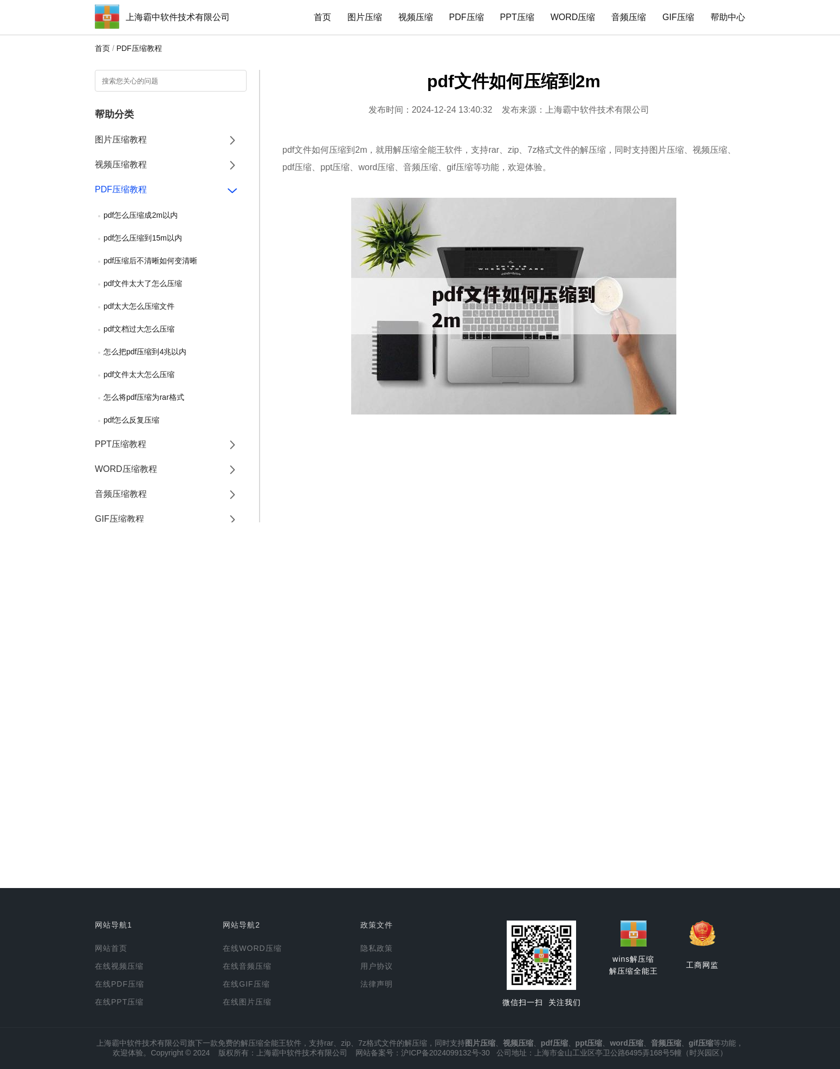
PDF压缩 (466, 17)
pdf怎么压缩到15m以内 (143, 238)
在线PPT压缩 (119, 1001)
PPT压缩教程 (120, 444)
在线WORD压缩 (252, 948)
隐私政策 (376, 948)
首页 (322, 17)
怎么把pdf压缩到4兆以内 (145, 351)
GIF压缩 (678, 17)
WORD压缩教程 (126, 469)
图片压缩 (364, 17)
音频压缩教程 (121, 493)
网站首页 (111, 948)
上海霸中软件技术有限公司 (178, 17)
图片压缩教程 (121, 139)
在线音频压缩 (247, 966)
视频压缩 (415, 17)
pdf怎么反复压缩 (131, 420)
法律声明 (376, 984)
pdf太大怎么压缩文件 (139, 306)
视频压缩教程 (121, 164)
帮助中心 (727, 17)
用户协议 (376, 966)
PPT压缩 (517, 17)
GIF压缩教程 (119, 518)
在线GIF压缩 (246, 984)
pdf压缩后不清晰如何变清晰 (150, 260)
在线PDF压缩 (119, 984)
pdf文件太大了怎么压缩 (143, 283)
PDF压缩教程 (139, 48)
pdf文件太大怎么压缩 (139, 374)
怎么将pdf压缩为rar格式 (144, 397)
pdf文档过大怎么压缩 (139, 329)
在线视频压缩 (119, 966)
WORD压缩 (573, 17)
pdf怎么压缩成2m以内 (141, 215)
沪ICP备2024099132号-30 (445, 1052)
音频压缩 (628, 17)
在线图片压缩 (247, 1001)
